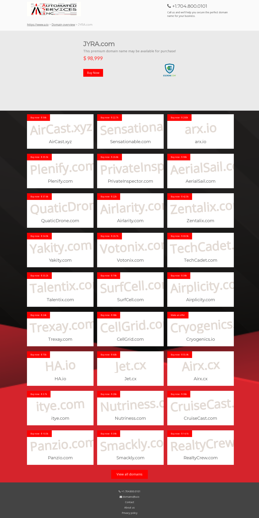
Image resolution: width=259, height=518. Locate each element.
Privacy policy (129, 513)
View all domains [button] (129, 474)
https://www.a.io (38, 25)
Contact (129, 502)
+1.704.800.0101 (129, 491)
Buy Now (93, 73)
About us (129, 507)
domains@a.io (129, 496)
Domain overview (63, 25)
